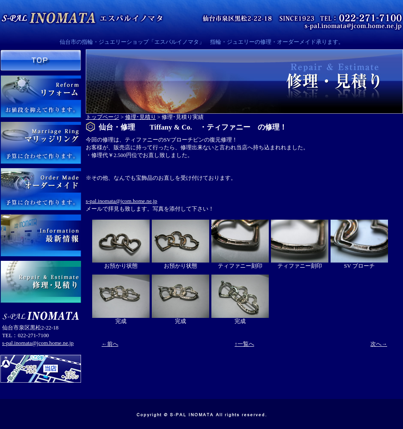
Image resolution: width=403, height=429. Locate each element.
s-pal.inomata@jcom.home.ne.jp (38, 343)
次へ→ (378, 344)
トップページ (102, 117)
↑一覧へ (244, 344)
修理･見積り (140, 117)
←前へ (110, 344)
